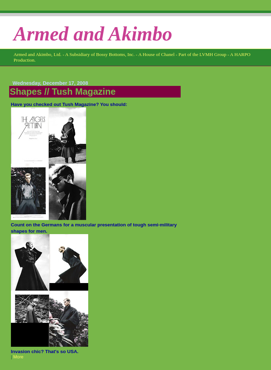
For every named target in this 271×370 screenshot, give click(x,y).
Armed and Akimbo (92, 34)
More (18, 357)
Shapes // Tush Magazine (63, 91)
